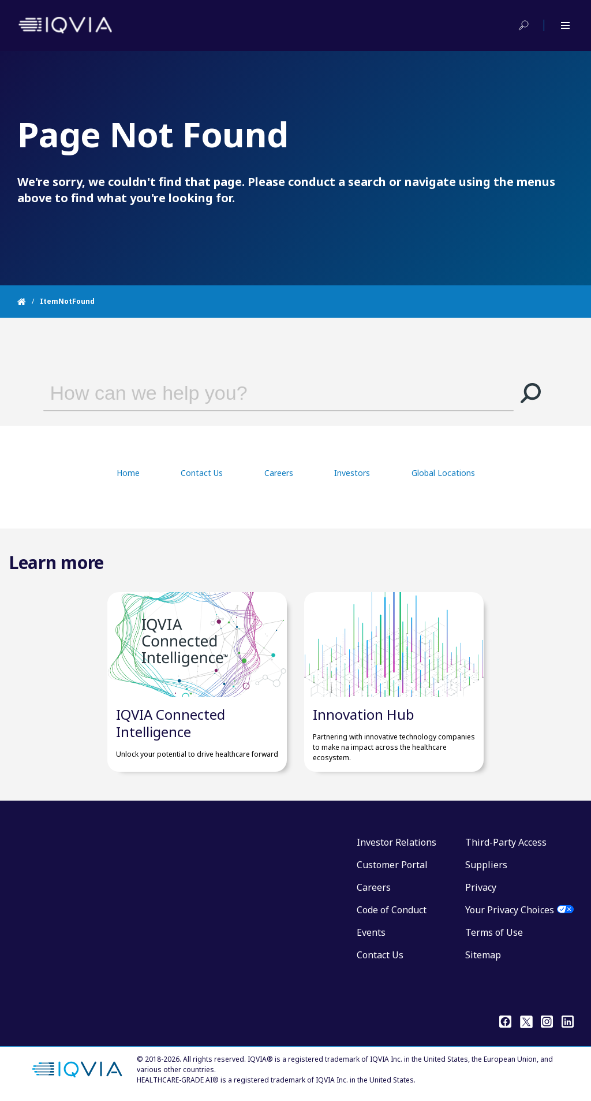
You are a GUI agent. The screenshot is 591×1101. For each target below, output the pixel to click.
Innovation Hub (363, 714)
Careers (278, 472)
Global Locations (443, 472)
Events (371, 932)
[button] (531, 392)
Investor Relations (396, 842)
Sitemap (483, 955)
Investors (352, 472)
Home (128, 472)
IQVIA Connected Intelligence (170, 723)
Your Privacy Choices (509, 909)
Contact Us (202, 472)
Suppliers (486, 864)
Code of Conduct (392, 909)
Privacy (480, 887)
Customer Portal (392, 864)
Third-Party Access (506, 842)
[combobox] (262, 392)
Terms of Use (494, 932)
